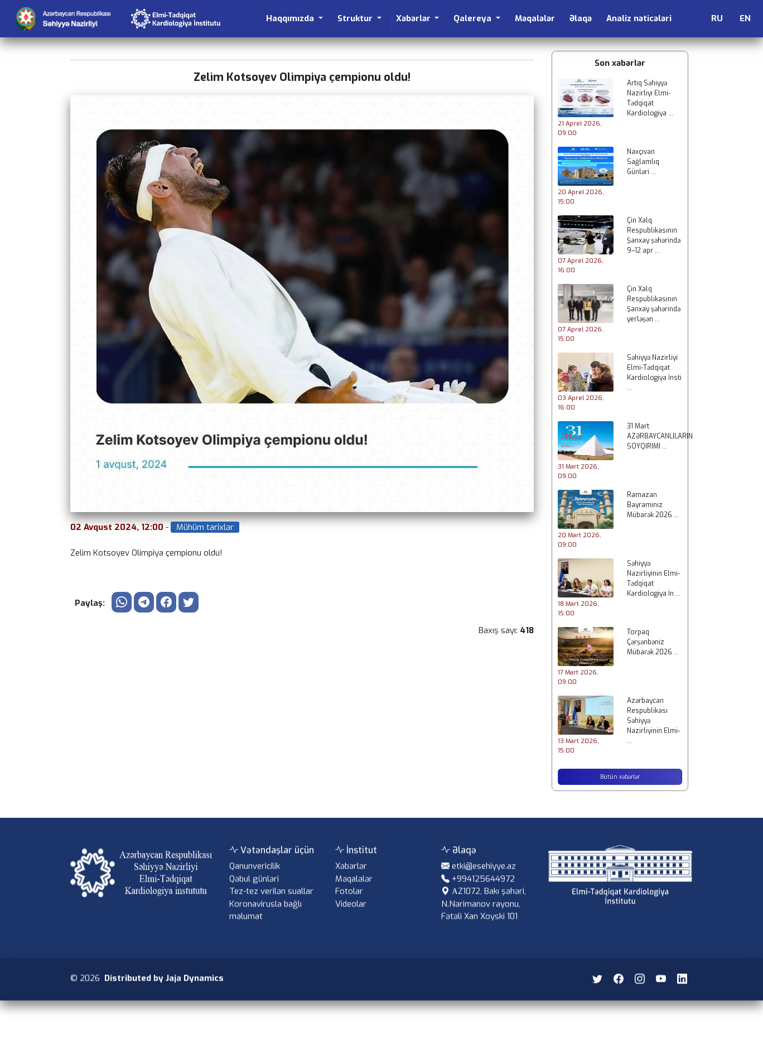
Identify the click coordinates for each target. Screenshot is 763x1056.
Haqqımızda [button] (291, 18)
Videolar (350, 914)
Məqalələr (535, 18)
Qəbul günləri (254, 889)
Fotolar (349, 902)
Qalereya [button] (473, 18)
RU (717, 18)
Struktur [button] (356, 18)
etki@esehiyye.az (484, 877)
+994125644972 (483, 889)
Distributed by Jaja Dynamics (164, 989)
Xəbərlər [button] (414, 18)
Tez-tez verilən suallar (271, 902)
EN (745, 18)
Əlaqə (580, 18)
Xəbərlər (351, 877)
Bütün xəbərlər (620, 776)
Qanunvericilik (254, 877)
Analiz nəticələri (639, 18)
